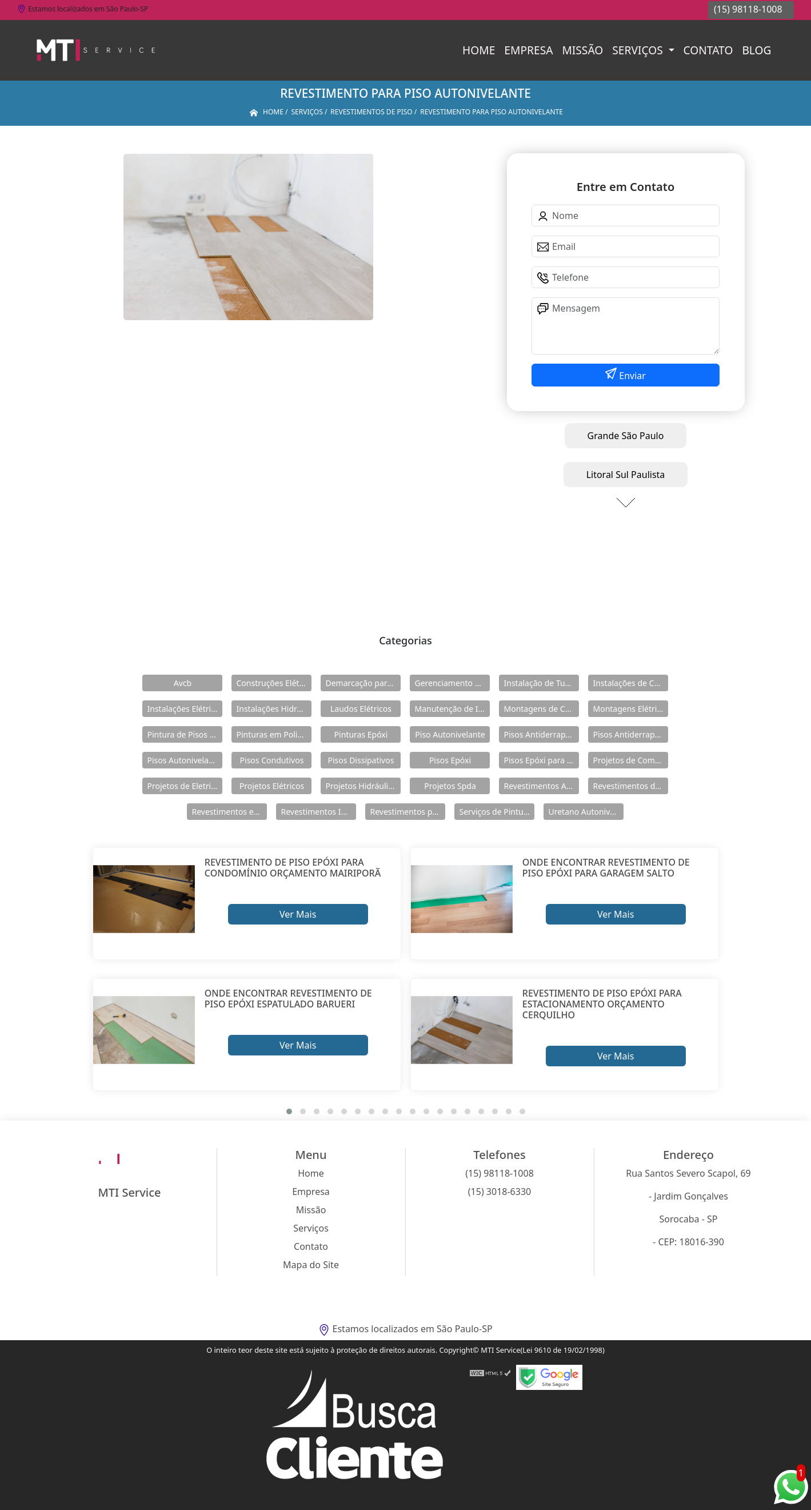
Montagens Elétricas (630, 708)
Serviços (638, 50)
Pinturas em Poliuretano (273, 734)
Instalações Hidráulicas (273, 708)
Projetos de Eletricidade (184, 785)
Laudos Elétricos (360, 708)
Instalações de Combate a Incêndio (630, 683)
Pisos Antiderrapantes (630, 734)
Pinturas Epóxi (361, 734)
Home (478, 50)
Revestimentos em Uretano (229, 811)
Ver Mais (297, 914)
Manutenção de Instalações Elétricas (452, 708)
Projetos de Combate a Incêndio (630, 760)
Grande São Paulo (626, 435)
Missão (582, 50)
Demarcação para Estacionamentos (363, 683)
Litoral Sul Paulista (625, 474)
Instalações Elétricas (184, 708)
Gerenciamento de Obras (452, 683)
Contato (708, 50)
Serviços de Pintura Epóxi (496, 811)
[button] (289, 1111)
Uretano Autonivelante (586, 811)
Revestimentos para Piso (407, 811)
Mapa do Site (311, 1264)
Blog (756, 50)
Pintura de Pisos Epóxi (184, 734)
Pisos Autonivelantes (184, 760)
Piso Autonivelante (450, 734)
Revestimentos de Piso (630, 785)
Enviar (631, 375)
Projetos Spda (450, 785)
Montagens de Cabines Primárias (541, 708)
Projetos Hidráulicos (363, 785)
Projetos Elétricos (271, 785)
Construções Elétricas (273, 683)
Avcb (182, 683)
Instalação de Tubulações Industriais (541, 683)
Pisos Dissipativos (361, 760)
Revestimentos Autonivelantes (541, 785)
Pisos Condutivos (272, 760)
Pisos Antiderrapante (541, 734)
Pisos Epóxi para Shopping (541, 760)
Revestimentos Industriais (318, 811)
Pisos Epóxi (450, 760)
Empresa (528, 50)
